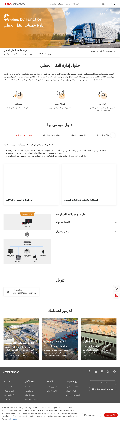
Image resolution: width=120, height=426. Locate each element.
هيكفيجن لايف (52, 386)
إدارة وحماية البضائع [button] (78, 135)
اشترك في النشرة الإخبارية (102, 389)
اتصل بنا (102, 382)
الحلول (61, 3)
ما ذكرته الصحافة (31, 399)
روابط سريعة (71, 381)
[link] (10, 54)
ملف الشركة (8, 386)
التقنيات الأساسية (72, 386)
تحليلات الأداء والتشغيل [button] (105, 135)
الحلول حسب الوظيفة (105, 51)
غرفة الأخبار (30, 381)
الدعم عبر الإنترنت (73, 395)
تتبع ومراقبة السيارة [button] (24, 135)
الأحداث (50, 381)
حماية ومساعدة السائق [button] (51, 135)
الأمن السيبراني (9, 395)
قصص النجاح (30, 395)
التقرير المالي (9, 391)
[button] (97, 51)
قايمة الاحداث (52, 391)
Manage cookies (91, 415)
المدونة (27, 386)
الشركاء (76, 3)
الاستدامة (7, 399)
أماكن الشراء (71, 391)
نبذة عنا (7, 381)
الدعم (68, 3)
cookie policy (12, 419)
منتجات (53, 3)
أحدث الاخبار (29, 391)
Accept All (111, 415)
